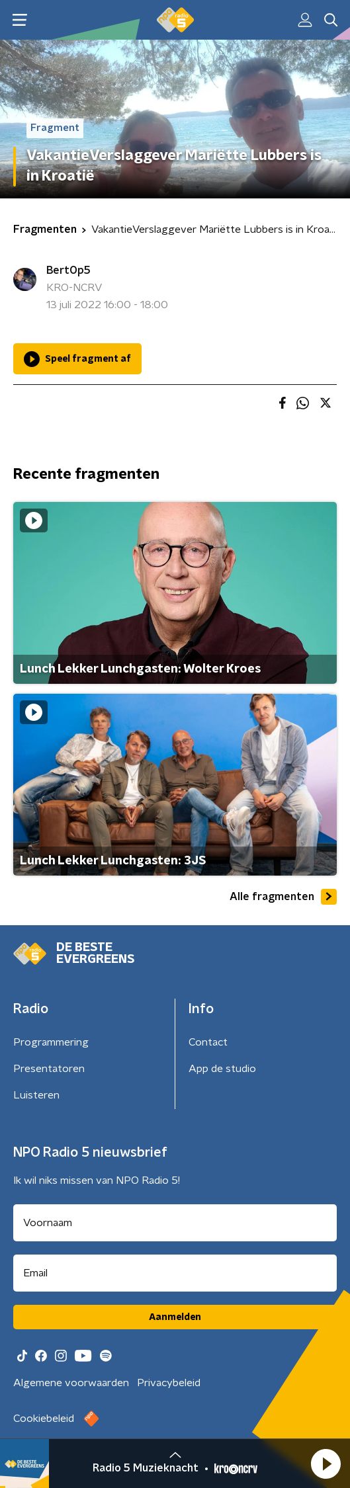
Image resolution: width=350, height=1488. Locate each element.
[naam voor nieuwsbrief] (175, 1222)
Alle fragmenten (283, 897)
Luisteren (36, 1095)
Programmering (51, 1042)
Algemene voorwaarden (71, 1383)
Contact (208, 1042)
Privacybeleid (168, 1383)
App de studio (222, 1068)
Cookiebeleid (43, 1418)
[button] (325, 1463)
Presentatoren (49, 1068)
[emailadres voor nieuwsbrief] (175, 1273)
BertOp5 (68, 270)
